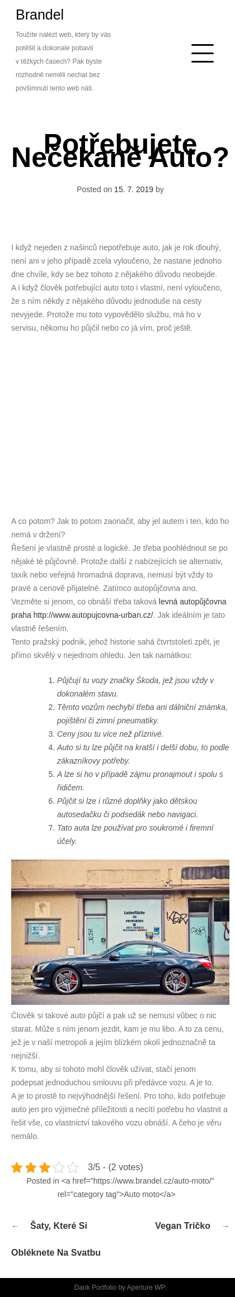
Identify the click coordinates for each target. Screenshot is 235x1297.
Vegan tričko (182, 1226)
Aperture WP (145, 1287)
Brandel (40, 14)
